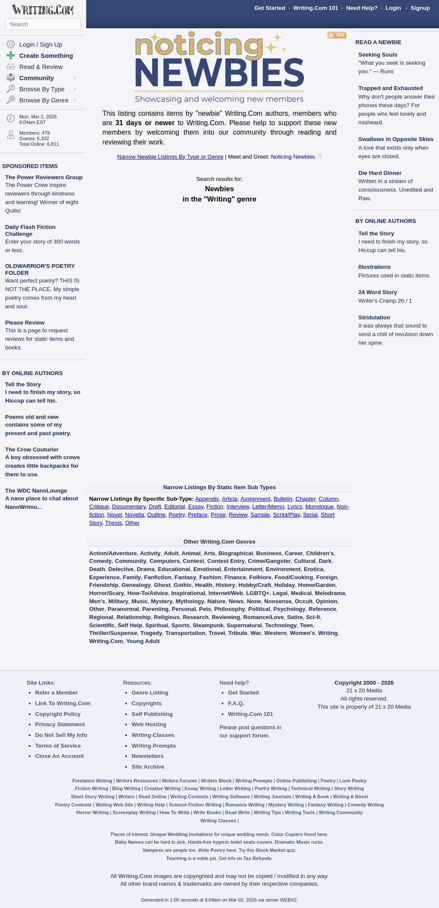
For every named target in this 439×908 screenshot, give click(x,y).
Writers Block (216, 780)
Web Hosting (149, 724)
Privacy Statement (60, 724)
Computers (165, 561)
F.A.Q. (236, 703)
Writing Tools (300, 812)
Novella (134, 514)
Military (118, 601)
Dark (325, 561)
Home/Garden (316, 585)
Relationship (134, 617)
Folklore (260, 577)
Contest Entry (226, 561)
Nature (216, 601)
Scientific (101, 625)
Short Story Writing (92, 796)
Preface (197, 514)
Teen (306, 625)
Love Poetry (353, 780)
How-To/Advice (147, 593)
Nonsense (278, 601)
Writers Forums (179, 780)
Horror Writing (92, 812)
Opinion (326, 601)
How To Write (174, 812)
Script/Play (286, 514)
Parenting (155, 609)
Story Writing (349, 788)
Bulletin (283, 499)
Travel (217, 633)
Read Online (152, 796)
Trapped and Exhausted (396, 105)
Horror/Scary (106, 593)
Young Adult (142, 641)
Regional (101, 617)
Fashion (210, 577)
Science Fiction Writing (195, 804)
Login (393, 8)
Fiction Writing (91, 788)
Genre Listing (150, 692)
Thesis (113, 523)
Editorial (174, 506)
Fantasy (185, 577)
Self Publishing (152, 714)
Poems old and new (31, 417)
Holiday (284, 585)
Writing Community (341, 812)
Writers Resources (137, 780)
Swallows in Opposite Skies (396, 147)
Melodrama (330, 593)
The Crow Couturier (31, 449)
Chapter (305, 499)
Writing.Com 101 (315, 8)
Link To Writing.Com (62, 703)
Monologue (319, 506)
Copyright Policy (58, 714)
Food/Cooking (294, 577)
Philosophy (229, 609)
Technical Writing (311, 788)
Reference (322, 609)
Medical (301, 593)
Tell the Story (23, 384)
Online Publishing (297, 780)
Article (230, 499)
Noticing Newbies (293, 156)
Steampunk (207, 625)
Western (275, 633)
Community (130, 561)
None (254, 601)
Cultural (305, 561)
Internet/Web (225, 593)
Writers (126, 796)
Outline (156, 514)
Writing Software (231, 796)
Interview (237, 506)
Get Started (270, 8)
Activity (150, 553)
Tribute (237, 633)
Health (204, 585)
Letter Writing (235, 788)
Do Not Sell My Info (61, 735)
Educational (174, 569)
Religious (167, 617)
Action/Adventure (113, 553)
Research (195, 617)
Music (140, 601)
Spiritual (156, 625)
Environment (283, 569)
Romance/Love (263, 617)
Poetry (176, 514)
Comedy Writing (365, 804)
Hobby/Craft (254, 585)
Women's (302, 633)
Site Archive (148, 767)
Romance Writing (245, 804)
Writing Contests (189, 796)
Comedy (100, 561)
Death (97, 569)
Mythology (190, 601)
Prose (218, 514)
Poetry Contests (73, 804)
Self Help (130, 625)
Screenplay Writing (134, 812)
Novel (114, 514)
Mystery (161, 601)
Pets (205, 609)
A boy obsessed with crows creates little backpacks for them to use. (42, 466)
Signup (420, 8)
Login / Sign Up (40, 44)
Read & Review (41, 66)
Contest (193, 561)
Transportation (185, 633)
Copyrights (147, 703)
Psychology (290, 609)
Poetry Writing (271, 788)
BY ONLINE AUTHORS (32, 373)
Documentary (128, 506)
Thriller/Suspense (113, 633)
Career (294, 553)
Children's (320, 553)
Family (132, 577)
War (255, 633)
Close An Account (59, 756)
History (225, 585)
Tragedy (151, 633)
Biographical (235, 553)
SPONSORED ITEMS (30, 166)
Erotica (313, 569)
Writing (328, 633)
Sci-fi (313, 617)
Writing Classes (153, 735)
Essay (195, 506)
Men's (97, 601)
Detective (120, 569)
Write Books (207, 812)
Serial (310, 514)
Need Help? (361, 8)
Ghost (162, 585)
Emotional (207, 569)
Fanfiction (157, 577)
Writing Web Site (114, 804)
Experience (104, 577)
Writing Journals (272, 796)
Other (132, 523)
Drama (146, 569)
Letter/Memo (268, 506)
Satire (295, 617)
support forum (248, 735)
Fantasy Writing (325, 804)
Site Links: (41, 682)
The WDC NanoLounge (36, 490)
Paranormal (123, 609)
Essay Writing (200, 788)
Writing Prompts (154, 746)
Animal (191, 553)
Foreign (326, 577)
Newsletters (148, 756)
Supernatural (244, 625)
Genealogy (136, 585)
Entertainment (243, 569)
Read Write (237, 812)
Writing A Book (312, 796)
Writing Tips (267, 812)
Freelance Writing (92, 780)
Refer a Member (56, 692)
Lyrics (295, 506)
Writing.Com (106, 641)
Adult (171, 553)
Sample (260, 514)
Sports (180, 625)
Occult (303, 601)
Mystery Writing (286, 804)
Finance (235, 577)
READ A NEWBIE (378, 42)
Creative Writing (162, 788)
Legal (280, 593)
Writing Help (151, 804)
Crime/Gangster (269, 561)
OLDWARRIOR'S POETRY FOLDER (42, 286)
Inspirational (188, 593)
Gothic (183, 585)
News (236, 601)
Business (269, 553)
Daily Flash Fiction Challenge (42, 238)
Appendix (207, 499)
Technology (281, 625)
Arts (209, 553)
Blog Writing (126, 788)
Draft (155, 506)
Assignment (256, 499)
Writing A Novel (350, 796)
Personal (184, 609)
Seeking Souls (391, 63)
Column (328, 499)
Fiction (215, 506)
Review (238, 514)
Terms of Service (58, 746)
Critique (99, 506)
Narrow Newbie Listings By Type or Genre (170, 156)
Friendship (103, 585)
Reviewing (226, 617)
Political (259, 609)
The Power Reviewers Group (44, 194)
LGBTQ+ (257, 593)
